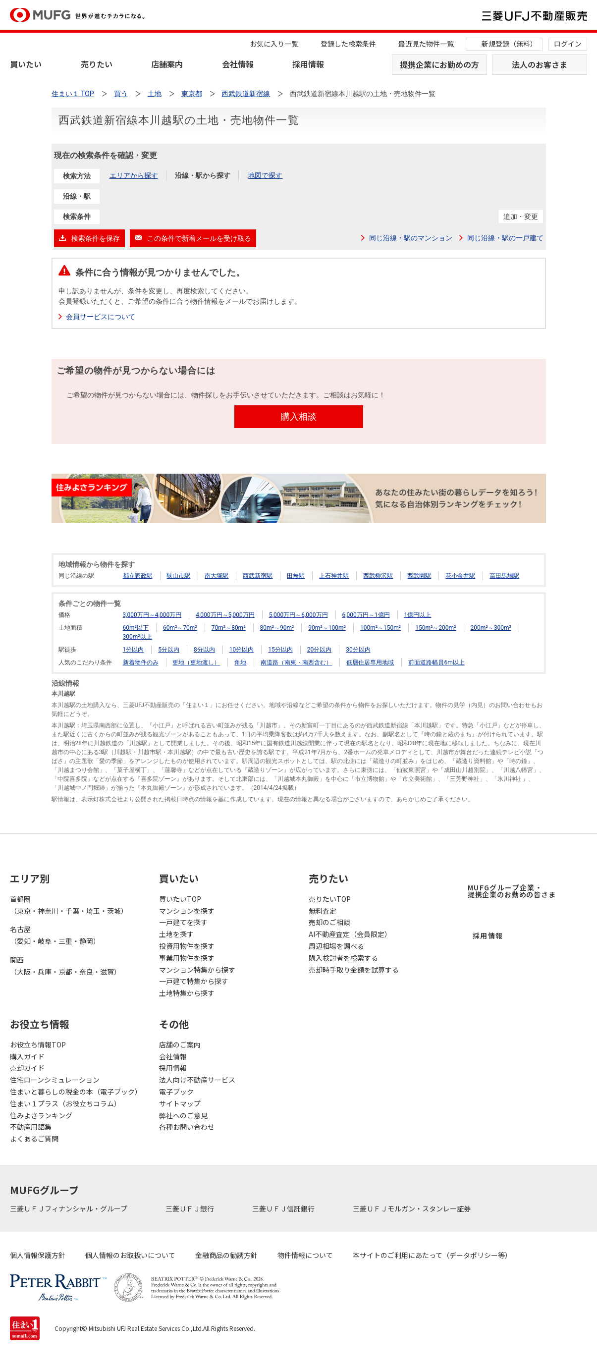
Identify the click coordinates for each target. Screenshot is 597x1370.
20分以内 (319, 649)
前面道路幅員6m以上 (436, 662)
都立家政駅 (138, 575)
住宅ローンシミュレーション (55, 1080)
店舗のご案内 (180, 1044)
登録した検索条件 (348, 44)
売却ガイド (27, 1068)
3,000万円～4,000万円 (152, 614)
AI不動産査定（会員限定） (350, 934)
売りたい (96, 64)
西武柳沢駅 (378, 575)
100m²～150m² (380, 627)
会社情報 (238, 64)
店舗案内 (167, 64)
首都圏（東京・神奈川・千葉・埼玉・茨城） (69, 905)
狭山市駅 (178, 575)
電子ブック (176, 1091)
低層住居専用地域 (370, 662)
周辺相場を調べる (336, 946)
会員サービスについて (101, 317)
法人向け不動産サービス (197, 1080)
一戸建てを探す (183, 922)
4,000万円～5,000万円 (225, 614)
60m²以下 (136, 627)
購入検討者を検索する (343, 958)
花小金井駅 (460, 575)
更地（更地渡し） (196, 662)
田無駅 (296, 575)
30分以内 (358, 649)
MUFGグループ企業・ (512, 890)
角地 (240, 662)
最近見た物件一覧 (426, 44)
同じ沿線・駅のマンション (410, 238)
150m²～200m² (435, 627)
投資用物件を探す (187, 946)
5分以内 (168, 649)
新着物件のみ (141, 662)
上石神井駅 (334, 575)
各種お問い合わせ (187, 1127)
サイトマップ (180, 1103)
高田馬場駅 (504, 575)
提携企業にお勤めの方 (439, 64)
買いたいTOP (180, 899)
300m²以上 (137, 636)
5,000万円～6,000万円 (298, 614)
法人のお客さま (539, 64)
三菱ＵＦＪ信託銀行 (284, 1208)
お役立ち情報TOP (38, 1044)
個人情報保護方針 (37, 1255)
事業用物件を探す (187, 958)
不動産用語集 (31, 1127)
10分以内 (241, 649)
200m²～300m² (491, 627)
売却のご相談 (329, 922)
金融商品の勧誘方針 (226, 1255)
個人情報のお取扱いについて (130, 1255)
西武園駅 (419, 575)
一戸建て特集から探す (193, 981)
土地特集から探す (187, 993)
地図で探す (265, 175)
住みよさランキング (41, 1115)
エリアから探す (133, 175)
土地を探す (176, 934)
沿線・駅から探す (202, 175)
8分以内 (204, 649)
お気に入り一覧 (274, 44)
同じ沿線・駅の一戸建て (505, 238)
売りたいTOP (330, 899)
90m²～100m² (327, 627)
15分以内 (280, 649)
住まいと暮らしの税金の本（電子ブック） (74, 1091)
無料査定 (322, 911)
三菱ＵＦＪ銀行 (190, 1208)
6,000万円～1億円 (366, 614)
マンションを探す (187, 911)
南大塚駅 (216, 575)
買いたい (26, 64)
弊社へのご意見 (183, 1115)
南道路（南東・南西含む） (296, 662)
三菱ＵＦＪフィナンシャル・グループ (69, 1208)
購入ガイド (27, 1056)
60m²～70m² (180, 627)
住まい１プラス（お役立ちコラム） (65, 1103)
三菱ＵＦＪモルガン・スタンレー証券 (412, 1208)
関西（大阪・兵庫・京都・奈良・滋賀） (65, 966)
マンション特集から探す (197, 970)
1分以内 (133, 649)
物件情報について (305, 1255)
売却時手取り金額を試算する (354, 970)
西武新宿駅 (257, 575)
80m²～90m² (277, 627)
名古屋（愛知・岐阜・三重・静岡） (55, 935)
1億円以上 (418, 614)
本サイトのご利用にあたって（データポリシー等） (432, 1255)
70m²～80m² (229, 627)
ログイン (568, 44)
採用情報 (308, 64)
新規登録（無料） (509, 44)
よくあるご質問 (34, 1139)
